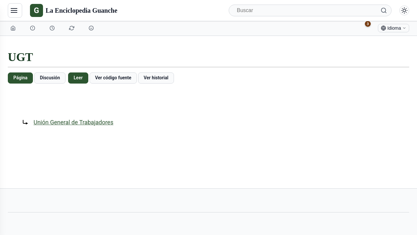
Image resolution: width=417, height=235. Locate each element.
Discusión (50, 77)
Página (20, 77)
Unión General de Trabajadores (73, 122)
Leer (78, 77)
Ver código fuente (113, 77)
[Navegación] (15, 10)
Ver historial (156, 77)
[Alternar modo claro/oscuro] (404, 10)
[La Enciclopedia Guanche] (73, 10)
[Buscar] (310, 10)
